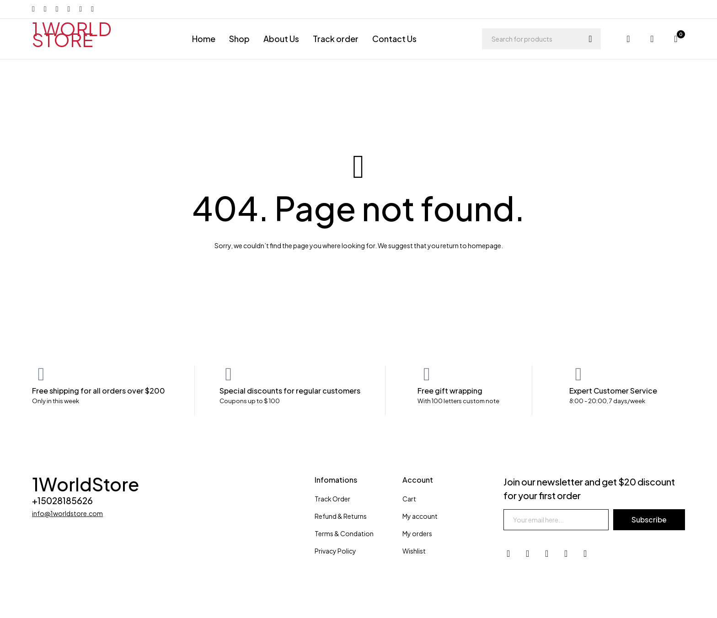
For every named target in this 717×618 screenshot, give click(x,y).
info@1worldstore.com (67, 513)
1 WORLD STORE (72, 34)
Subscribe (648, 519)
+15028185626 (63, 500)
